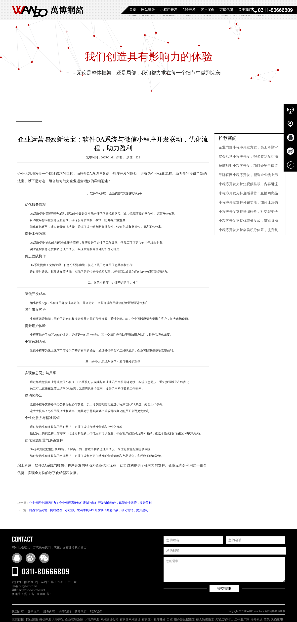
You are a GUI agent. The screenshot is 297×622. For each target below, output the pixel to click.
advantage (224, 15)
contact (264, 15)
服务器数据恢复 (184, 619)
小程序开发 (168, 10)
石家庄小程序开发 (154, 619)
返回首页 (18, 611)
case (208, 15)
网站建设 (148, 10)
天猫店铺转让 (224, 619)
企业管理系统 (74, 619)
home (133, 15)
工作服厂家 (241, 619)
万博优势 (226, 10)
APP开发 (189, 10)
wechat (168, 15)
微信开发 (45, 619)
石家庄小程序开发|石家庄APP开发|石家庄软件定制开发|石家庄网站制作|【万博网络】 (48, 10)
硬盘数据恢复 (205, 619)
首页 (132, 10)
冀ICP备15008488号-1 (38, 594)
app (188, 15)
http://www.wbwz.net (32, 590)
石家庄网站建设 (130, 619)
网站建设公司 (109, 619)
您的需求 (224, 569)
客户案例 (207, 10)
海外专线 (256, 619)
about (246, 15)
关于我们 (245, 10)
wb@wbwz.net (28, 586)
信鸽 (267, 619)
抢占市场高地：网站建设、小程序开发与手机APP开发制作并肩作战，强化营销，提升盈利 (88, 510)
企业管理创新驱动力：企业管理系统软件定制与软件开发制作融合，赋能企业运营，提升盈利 (90, 502)
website (147, 15)
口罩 (170, 619)
